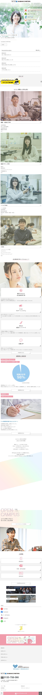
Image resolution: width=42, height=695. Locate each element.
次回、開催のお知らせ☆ (6, 54)
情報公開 (22, 686)
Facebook (4, 612)
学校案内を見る (21, 352)
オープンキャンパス (21, 693)
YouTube (4, 609)
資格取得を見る (21, 433)
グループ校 (3, 686)
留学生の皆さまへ (4, 654)
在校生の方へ (3, 651)
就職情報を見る (21, 390)
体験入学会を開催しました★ (7, 59)
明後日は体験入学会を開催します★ (9, 64)
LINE (3, 621)
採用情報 (2, 688)
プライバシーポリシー (25, 688)
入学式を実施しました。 (6, 69)
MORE (3, 44)
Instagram (4, 618)
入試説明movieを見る (21, 583)
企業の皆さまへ (4, 660)
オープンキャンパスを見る (21, 524)
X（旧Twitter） (6, 615)
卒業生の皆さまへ (4, 657)
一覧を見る (37, 50)
